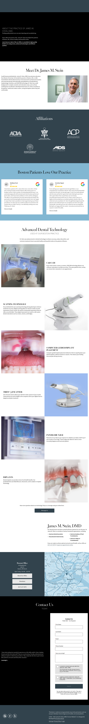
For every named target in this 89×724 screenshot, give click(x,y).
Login (63, 721)
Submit (69, 686)
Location (69, 5)
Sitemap (51, 721)
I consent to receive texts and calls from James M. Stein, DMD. (70, 669)
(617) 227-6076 (51, 545)
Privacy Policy (57, 721)
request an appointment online (65, 545)
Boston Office (22, 562)
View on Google (8, 209)
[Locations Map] (66, 574)
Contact (85, 5)
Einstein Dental (60, 718)
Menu (62, 5)
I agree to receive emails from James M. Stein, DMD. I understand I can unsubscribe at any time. (70, 678)
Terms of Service (70, 694)
